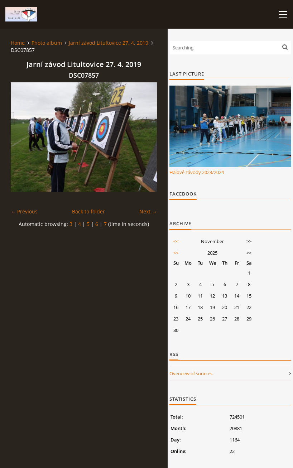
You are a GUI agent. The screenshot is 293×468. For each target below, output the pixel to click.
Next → (148, 211)
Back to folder (88, 211)
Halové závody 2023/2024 (196, 172)
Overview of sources (190, 373)
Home (18, 42)
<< (175, 241)
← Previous (24, 211)
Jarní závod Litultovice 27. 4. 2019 (108, 42)
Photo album (47, 42)
